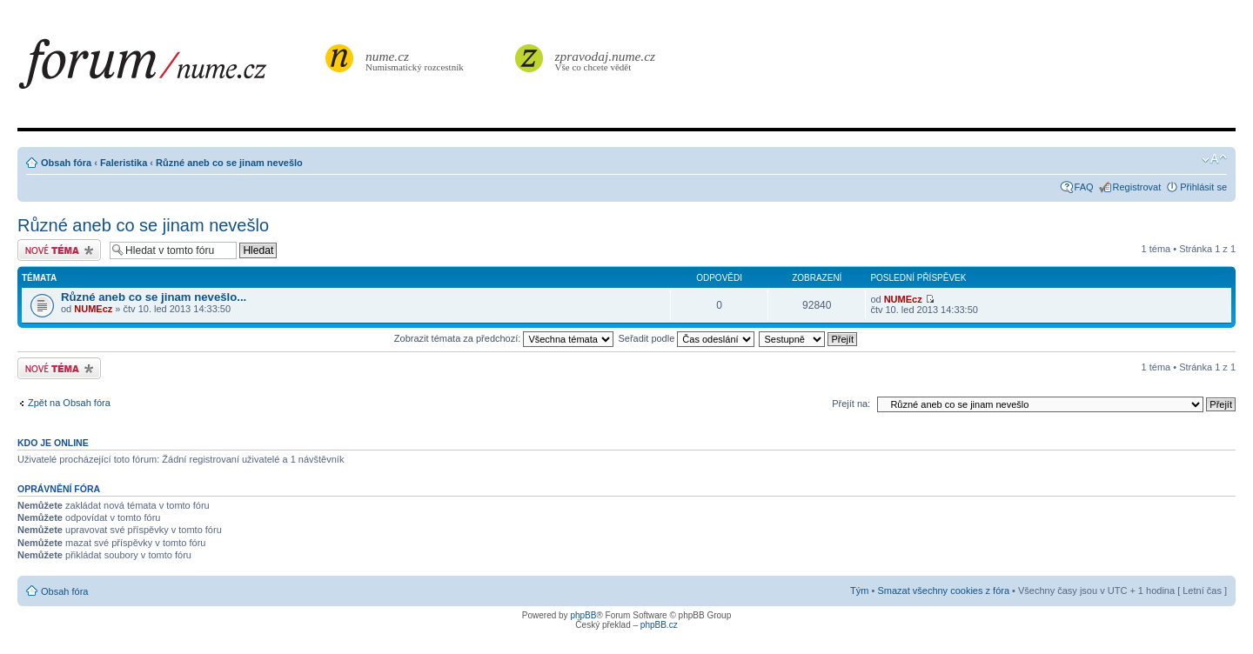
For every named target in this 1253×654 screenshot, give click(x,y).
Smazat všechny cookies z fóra (943, 590)
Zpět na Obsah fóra (69, 402)
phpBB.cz (659, 625)
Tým (859, 590)
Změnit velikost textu (1214, 159)
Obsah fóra (66, 162)
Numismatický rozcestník (417, 60)
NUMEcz (93, 309)
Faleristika (123, 162)
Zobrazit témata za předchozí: (504, 338)
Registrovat (1137, 187)
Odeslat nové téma (59, 250)
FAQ (1084, 187)
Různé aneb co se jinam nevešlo (229, 162)
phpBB (583, 615)
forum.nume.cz (169, 68)
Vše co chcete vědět (606, 60)
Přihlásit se (1203, 187)
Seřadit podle (686, 338)
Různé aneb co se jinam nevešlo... (153, 297)
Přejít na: (851, 403)
